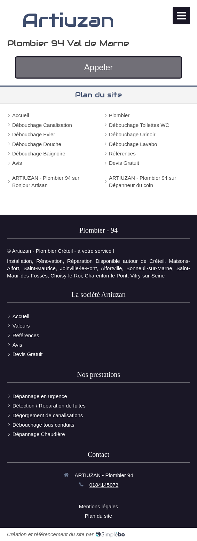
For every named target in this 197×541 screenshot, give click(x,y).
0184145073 (103, 485)
